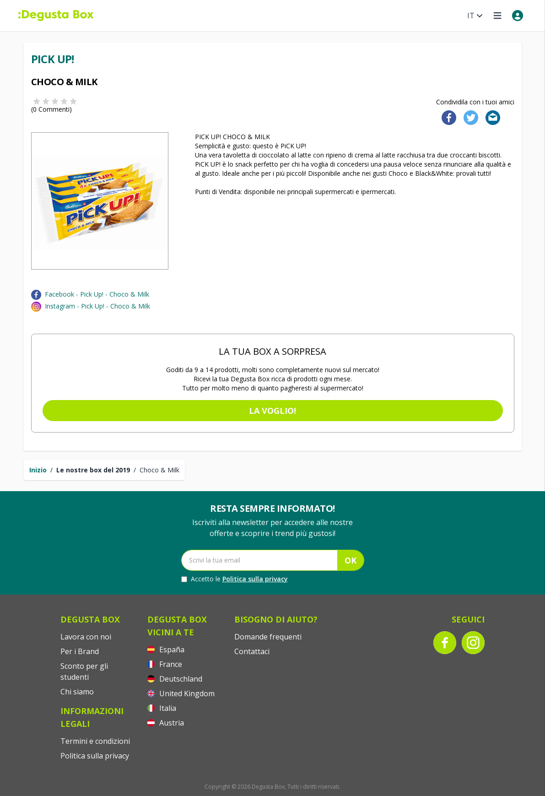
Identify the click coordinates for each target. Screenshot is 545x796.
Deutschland (174, 679)
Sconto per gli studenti (84, 671)
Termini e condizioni (95, 741)
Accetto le (234, 579)
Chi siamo (77, 692)
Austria (165, 723)
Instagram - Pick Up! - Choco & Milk (97, 306)
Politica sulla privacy (255, 578)
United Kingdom (181, 693)
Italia (161, 708)
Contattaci (252, 651)
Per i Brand (79, 651)
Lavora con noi (85, 637)
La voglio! (272, 410)
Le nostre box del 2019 (93, 470)
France (164, 664)
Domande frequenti (268, 637)
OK (350, 560)
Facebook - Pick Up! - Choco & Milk (97, 294)
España (165, 649)
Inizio (38, 470)
